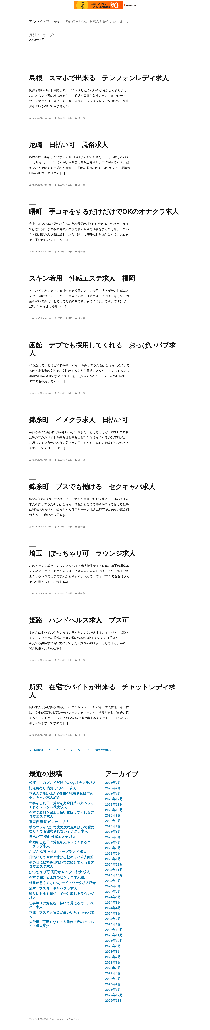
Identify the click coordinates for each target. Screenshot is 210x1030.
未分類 (81, 118)
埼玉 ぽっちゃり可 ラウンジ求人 (82, 553)
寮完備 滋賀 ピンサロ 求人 (49, 822)
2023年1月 (113, 989)
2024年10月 (114, 875)
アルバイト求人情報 (44, 21)
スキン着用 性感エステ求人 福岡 (82, 278)
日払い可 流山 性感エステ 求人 (52, 837)
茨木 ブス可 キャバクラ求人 (53, 888)
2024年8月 (113, 886)
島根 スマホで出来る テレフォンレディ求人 (99, 78)
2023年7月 (113, 957)
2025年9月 (113, 815)
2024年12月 (114, 864)
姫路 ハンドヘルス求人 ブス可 (79, 620)
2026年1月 (113, 793)
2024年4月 (113, 908)
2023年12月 (114, 930)
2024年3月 (113, 913)
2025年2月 (113, 853)
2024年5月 (113, 902)
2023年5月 (113, 968)
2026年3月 (113, 783)
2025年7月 (113, 826)
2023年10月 (114, 940)
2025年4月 (113, 842)
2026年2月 (113, 788)
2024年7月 (113, 891)
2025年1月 (113, 859)
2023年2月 (113, 984)
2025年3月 (113, 848)
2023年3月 (113, 979)
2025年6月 (113, 832)
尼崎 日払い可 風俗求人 (68, 144)
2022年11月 (114, 1000)
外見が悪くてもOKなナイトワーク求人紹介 (62, 883)
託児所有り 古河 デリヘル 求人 (52, 788)
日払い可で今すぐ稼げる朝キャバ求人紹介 (61, 857)
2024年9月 (113, 881)
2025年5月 (113, 837)
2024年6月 (113, 897)
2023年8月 (113, 951)
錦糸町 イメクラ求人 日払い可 (78, 420)
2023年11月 (114, 935)
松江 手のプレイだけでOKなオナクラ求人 (62, 783)
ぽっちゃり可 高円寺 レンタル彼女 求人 (59, 872)
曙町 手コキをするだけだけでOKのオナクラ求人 (104, 211)
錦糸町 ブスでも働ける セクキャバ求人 (92, 486)
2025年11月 (114, 804)
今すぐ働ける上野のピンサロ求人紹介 (58, 877)
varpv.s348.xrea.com (42, 118)
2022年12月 (114, 995)
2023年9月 (113, 946)
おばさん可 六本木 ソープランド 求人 (58, 851)
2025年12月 (114, 799)
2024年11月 (114, 870)
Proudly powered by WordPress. (64, 1019)
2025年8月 (113, 821)
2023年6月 (113, 962)
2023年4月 (113, 973)
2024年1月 (113, 924)
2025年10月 (114, 810)
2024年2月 (113, 919)
